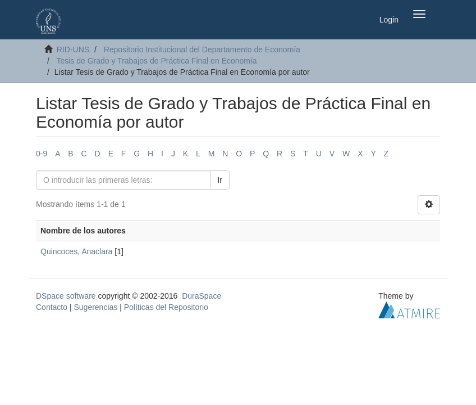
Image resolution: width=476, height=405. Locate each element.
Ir (219, 180)
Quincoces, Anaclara (76, 251)
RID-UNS (73, 49)
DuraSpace (201, 295)
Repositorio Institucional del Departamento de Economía (202, 49)
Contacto (51, 307)
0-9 (41, 153)
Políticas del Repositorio (166, 307)
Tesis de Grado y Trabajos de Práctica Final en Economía (156, 60)
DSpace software (66, 295)
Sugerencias (95, 307)
